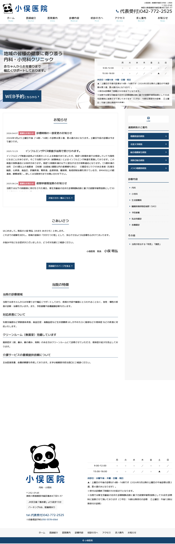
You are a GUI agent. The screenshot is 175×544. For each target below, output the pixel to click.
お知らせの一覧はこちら (59, 198)
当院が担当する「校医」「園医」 (147, 246)
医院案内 (53, 19)
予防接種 (136, 214)
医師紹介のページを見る (59, 266)
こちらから (21, 96)
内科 (134, 188)
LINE (148, 119)
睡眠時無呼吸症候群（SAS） (145, 207)
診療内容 (74, 19)
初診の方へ (97, 19)
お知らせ (163, 19)
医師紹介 (31, 19)
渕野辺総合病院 (137, 160)
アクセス (120, 19)
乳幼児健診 (137, 220)
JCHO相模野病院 (138, 168)
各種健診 (136, 226)
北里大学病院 (136, 144)
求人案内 (141, 19)
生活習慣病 (137, 201)
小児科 (135, 195)
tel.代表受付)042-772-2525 (45, 514)
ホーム (11, 19)
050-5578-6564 (37, 519)
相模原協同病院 (137, 136)
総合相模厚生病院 (138, 152)
